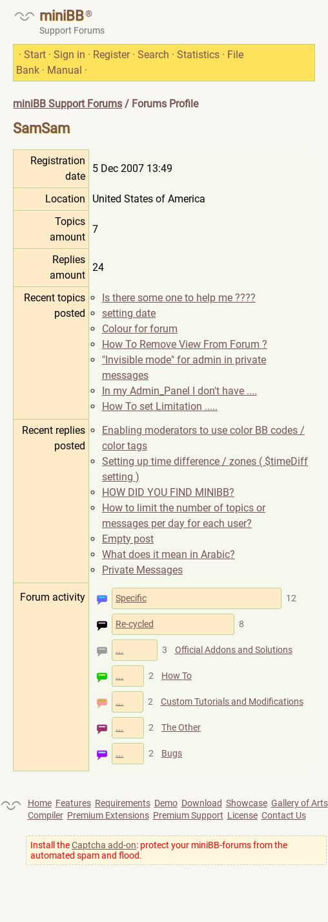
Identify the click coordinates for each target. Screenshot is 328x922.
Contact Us (283, 815)
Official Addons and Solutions (233, 650)
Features (73, 803)
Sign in (69, 54)
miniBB (61, 16)
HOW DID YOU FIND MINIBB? (168, 492)
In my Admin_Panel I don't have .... (179, 391)
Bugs (171, 753)
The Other (181, 727)
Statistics (198, 54)
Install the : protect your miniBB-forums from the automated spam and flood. (158, 850)
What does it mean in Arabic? (168, 554)
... (119, 650)
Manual (64, 70)
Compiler (45, 815)
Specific (131, 598)
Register (111, 54)
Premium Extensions (108, 815)
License (242, 815)
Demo (166, 803)
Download (201, 803)
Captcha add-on (104, 845)
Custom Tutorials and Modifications (232, 701)
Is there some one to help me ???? (179, 298)
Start (35, 54)
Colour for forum (140, 329)
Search (153, 54)
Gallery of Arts (299, 803)
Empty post (128, 539)
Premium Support (188, 815)
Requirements (122, 803)
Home (40, 803)
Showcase (246, 803)
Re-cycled (135, 624)
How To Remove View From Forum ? (184, 344)
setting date (129, 313)
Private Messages (142, 570)
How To (176, 675)
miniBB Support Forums (67, 104)
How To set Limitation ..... (160, 406)
